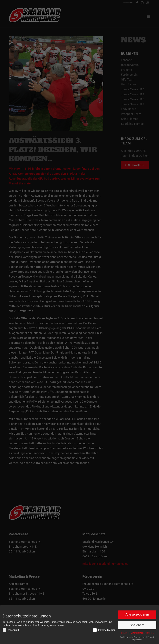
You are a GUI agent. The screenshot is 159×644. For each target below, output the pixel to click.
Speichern (137, 625)
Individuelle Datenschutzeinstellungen (137, 633)
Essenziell (11, 630)
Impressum (137, 640)
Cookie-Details (126, 637)
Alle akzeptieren (137, 614)
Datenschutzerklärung (143, 637)
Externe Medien (104, 630)
